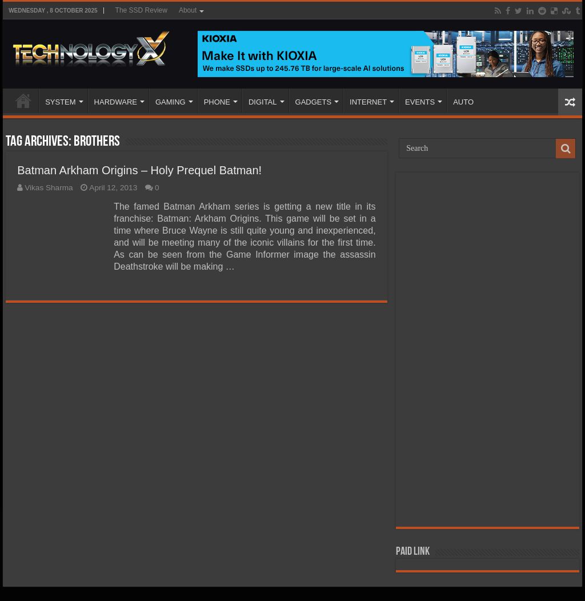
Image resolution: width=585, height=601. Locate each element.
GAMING (170, 102)
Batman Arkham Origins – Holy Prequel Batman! (139, 170)
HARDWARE (115, 102)
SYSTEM (60, 102)
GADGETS (313, 102)
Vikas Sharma (49, 187)
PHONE (217, 102)
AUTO (463, 102)
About (188, 10)
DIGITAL (263, 102)
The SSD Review (141, 10)
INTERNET (368, 102)
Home (23, 101)
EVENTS (420, 102)
